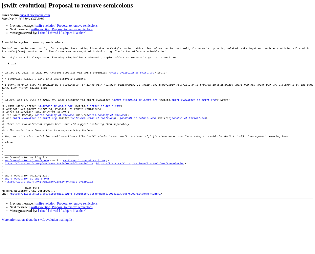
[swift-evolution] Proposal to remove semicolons (66, 25)
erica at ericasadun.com (35, 15)
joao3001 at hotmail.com (138, 133)
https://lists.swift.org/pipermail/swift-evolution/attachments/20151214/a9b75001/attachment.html (86, 224)
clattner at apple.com (55, 119)
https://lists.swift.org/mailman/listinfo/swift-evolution (49, 188)
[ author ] (80, 33)
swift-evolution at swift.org (132, 79)
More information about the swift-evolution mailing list (37, 250)
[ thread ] (54, 33)
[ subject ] (67, 33)
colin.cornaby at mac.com (55, 130)
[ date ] (42, 33)
